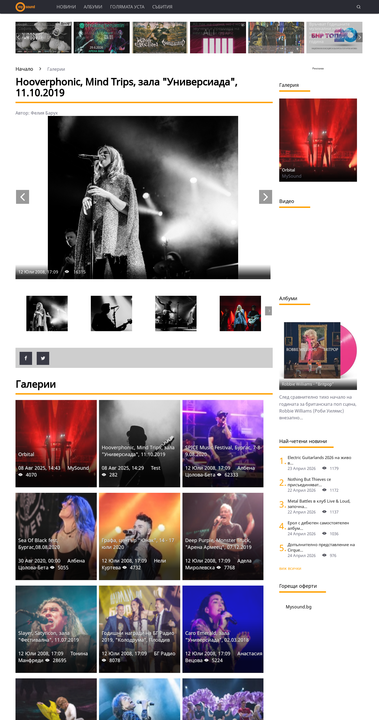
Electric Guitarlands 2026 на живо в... (319, 460)
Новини (66, 7)
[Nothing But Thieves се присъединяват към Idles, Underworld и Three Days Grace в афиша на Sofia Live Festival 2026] (281, 482)
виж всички (290, 568)
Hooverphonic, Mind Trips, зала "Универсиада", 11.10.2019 (138, 450)
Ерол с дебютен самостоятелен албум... (318, 525)
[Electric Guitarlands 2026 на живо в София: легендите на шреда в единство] (281, 460)
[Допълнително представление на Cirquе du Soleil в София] (281, 547)
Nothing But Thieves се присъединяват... (309, 481)
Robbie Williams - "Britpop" (308, 384)
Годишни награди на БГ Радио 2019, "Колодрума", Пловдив (138, 636)
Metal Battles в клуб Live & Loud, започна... (319, 503)
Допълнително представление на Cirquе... (321, 547)
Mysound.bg (299, 607)
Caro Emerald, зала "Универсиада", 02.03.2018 (217, 636)
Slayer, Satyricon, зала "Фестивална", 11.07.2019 (48, 636)
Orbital (26, 454)
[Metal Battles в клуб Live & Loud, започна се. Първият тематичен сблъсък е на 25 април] (281, 504)
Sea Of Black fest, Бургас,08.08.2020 (39, 543)
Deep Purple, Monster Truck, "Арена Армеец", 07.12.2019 (218, 543)
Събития (162, 7)
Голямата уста (127, 7)
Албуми (93, 7)
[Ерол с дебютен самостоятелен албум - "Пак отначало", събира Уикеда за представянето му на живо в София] (281, 526)
